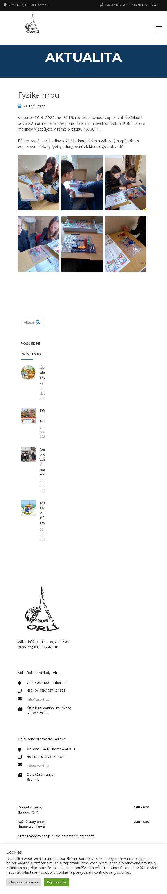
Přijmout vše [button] (56, 882)
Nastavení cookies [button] (24, 882)
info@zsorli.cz (38, 699)
